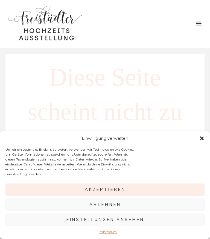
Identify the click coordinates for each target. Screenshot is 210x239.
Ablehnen (105, 204)
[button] (202, 138)
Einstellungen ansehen (105, 219)
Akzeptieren (105, 189)
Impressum (108, 232)
